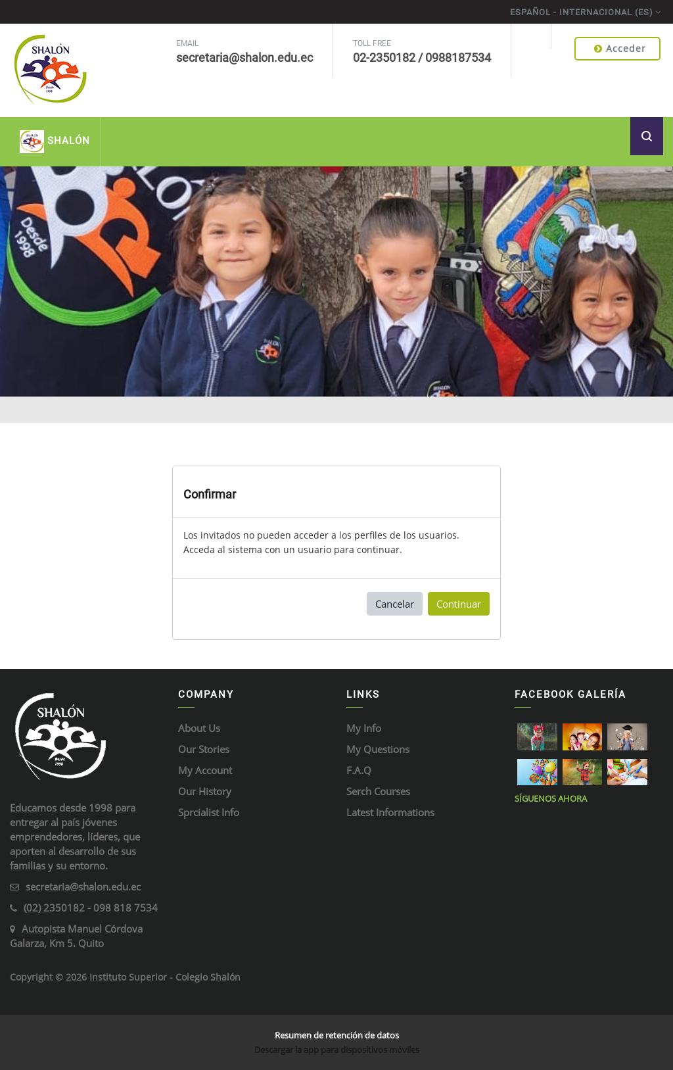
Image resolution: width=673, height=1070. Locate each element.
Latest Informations (390, 812)
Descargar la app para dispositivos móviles (336, 1050)
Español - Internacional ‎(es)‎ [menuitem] (581, 12)
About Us (199, 728)
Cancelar (394, 603)
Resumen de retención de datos (337, 1035)
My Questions (377, 749)
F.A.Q (358, 770)
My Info (363, 728)
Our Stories (203, 749)
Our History (204, 791)
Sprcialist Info (208, 812)
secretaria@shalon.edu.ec (83, 886)
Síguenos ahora (551, 798)
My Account (205, 770)
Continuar (458, 603)
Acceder (620, 48)
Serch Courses (378, 791)
